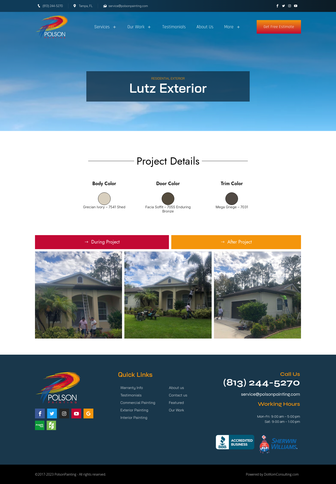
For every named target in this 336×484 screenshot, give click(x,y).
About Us (205, 27)
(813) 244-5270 (261, 382)
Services (105, 27)
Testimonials (174, 27)
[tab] (102, 242)
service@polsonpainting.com (270, 394)
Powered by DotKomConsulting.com (272, 474)
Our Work (139, 27)
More (232, 27)
